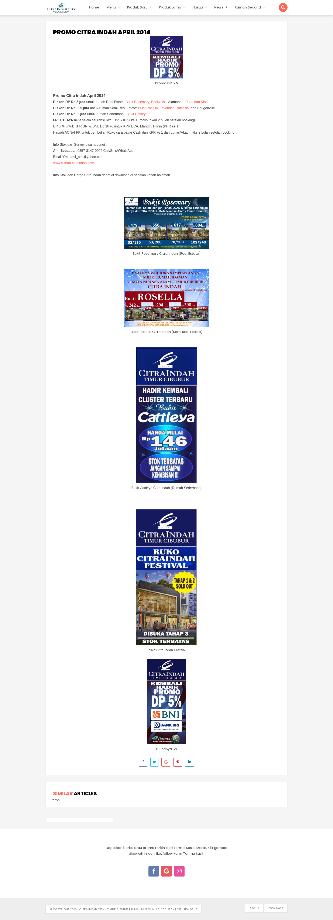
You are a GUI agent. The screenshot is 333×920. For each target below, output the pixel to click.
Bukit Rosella (148, 108)
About (254, 908)
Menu (111, 7)
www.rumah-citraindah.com (73, 163)
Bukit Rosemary (137, 102)
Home (94, 7)
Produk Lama (170, 7)
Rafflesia (182, 108)
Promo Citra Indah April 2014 (101, 32)
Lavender (167, 108)
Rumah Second (248, 7)
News (218, 7)
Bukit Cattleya (137, 114)
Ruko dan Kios (196, 102)
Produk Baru (137, 7)
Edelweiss (158, 102)
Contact (276, 908)
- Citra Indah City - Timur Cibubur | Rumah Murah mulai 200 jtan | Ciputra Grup (137, 909)
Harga (197, 7)
